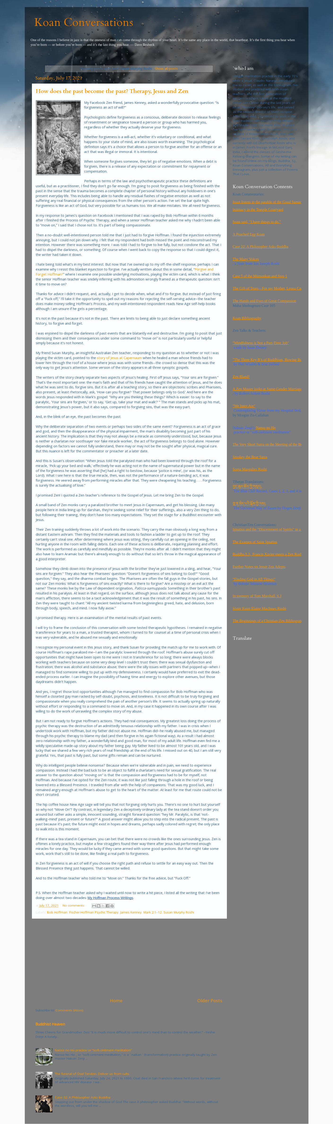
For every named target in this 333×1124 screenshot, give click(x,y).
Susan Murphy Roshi (179, 912)
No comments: (74, 905)
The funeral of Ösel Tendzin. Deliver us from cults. (92, 1074)
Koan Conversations (83, 22)
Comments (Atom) (69, 1010)
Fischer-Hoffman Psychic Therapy (93, 912)
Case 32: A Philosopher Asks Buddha (82, 1097)
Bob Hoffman (57, 912)
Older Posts (209, 1000)
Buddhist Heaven (50, 1024)
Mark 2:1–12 (152, 912)
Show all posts (166, 68)
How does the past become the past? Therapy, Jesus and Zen (112, 91)
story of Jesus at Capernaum (119, 357)
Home (116, 1000)
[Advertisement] (128, 958)
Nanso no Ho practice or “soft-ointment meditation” (93, 1050)
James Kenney (131, 912)
